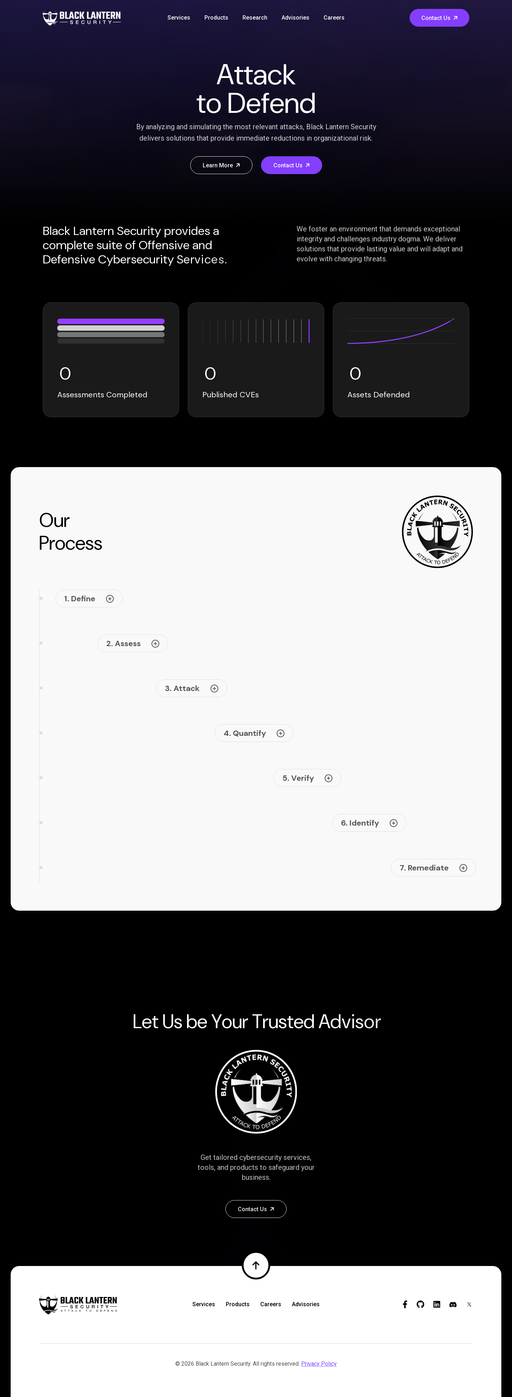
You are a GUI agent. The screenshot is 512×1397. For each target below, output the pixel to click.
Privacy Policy (319, 1363)
